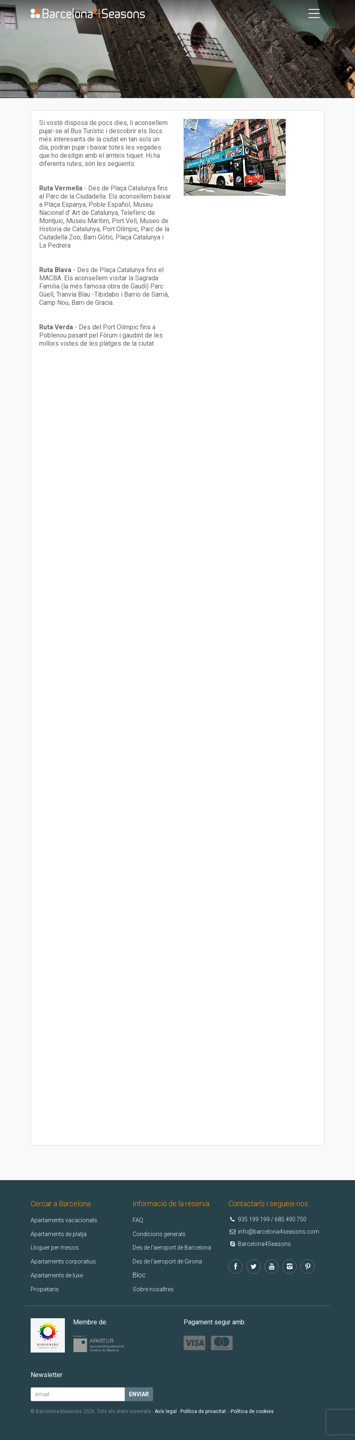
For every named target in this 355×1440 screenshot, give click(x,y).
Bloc (139, 1275)
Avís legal (166, 1411)
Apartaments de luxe (60, 1275)
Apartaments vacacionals (67, 1220)
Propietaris (46, 1289)
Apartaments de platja (62, 1234)
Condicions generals (162, 1234)
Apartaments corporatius (66, 1261)
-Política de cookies (252, 1411)
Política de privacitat (203, 1411)
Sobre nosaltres (155, 1289)
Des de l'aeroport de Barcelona (177, 1247)
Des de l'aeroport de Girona (172, 1261)
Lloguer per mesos (57, 1247)
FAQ (138, 1220)
